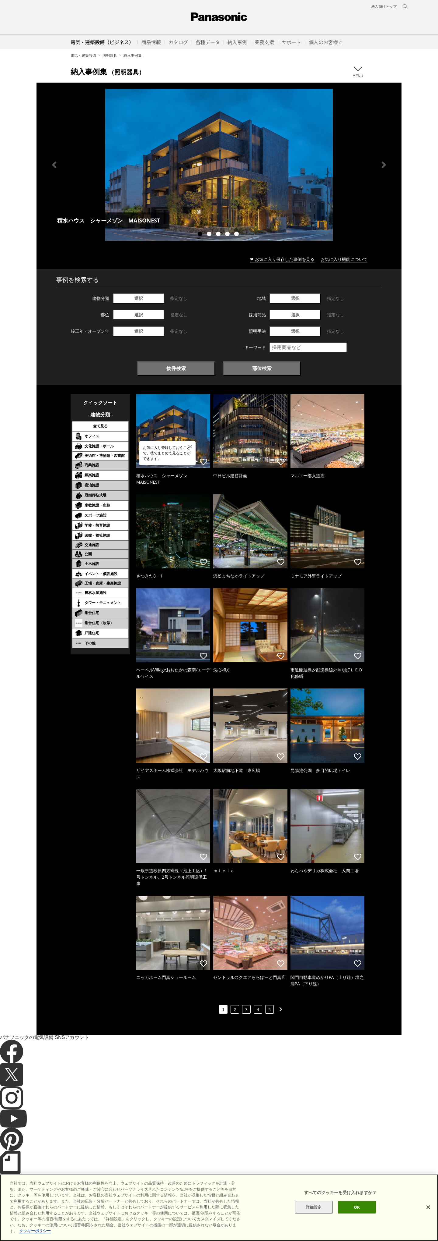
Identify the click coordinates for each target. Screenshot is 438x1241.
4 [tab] (228, 235)
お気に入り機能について (344, 259)
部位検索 (262, 368)
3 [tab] (219, 235)
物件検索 (176, 368)
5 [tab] (237, 235)
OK (357, 1216)
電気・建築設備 (83, 55)
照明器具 (110, 55)
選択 (138, 298)
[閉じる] (428, 1216)
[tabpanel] (218, 165)
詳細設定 (314, 1216)
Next (384, 165)
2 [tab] (210, 235)
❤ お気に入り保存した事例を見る (282, 259)
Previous (54, 165)
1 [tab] (201, 235)
